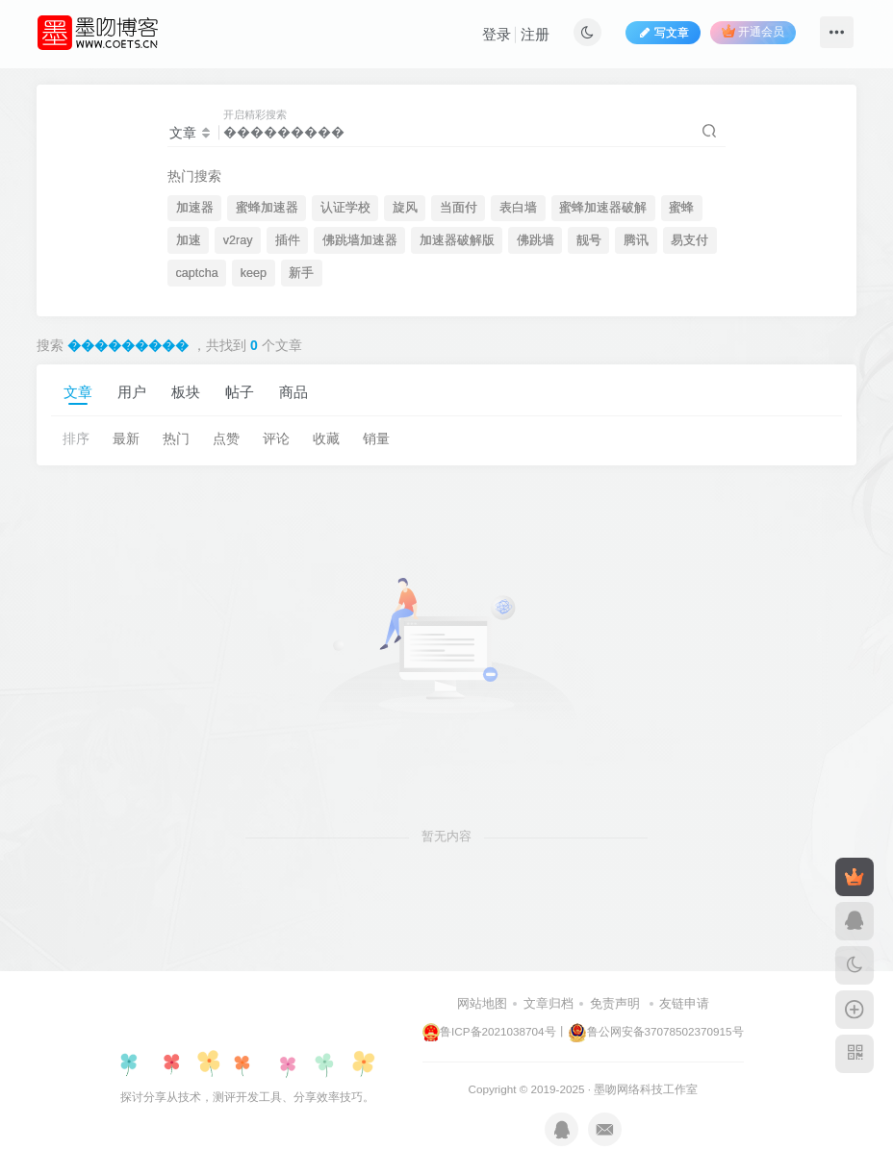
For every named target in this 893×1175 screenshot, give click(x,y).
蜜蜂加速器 (267, 207)
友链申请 (684, 1003)
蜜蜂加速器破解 (603, 207)
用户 (131, 392)
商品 (293, 392)
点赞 (226, 438)
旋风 (405, 207)
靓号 (588, 240)
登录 (496, 34)
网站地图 (482, 1003)
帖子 (239, 392)
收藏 (326, 438)
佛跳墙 (535, 240)
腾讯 (636, 240)
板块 (185, 392)
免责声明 (615, 1003)
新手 (301, 273)
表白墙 (518, 207)
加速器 (195, 207)
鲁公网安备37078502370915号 (656, 1031)
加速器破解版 (457, 240)
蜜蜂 (681, 207)
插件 (287, 240)
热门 (176, 438)
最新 (126, 438)
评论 (276, 438)
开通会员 (753, 31)
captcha (197, 273)
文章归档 (548, 1003)
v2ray (238, 240)
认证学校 (345, 207)
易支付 (689, 240)
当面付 (458, 207)
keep (254, 273)
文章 (78, 392)
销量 (376, 438)
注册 (535, 34)
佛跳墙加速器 (359, 240)
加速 (188, 240)
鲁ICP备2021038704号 (488, 1031)
